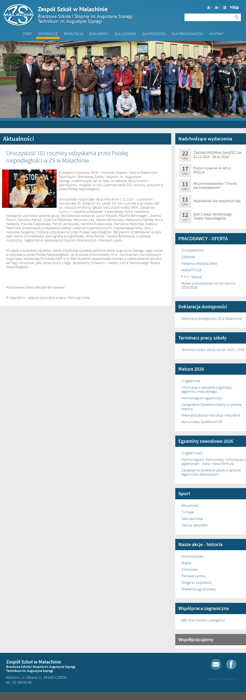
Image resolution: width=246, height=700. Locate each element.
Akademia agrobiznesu (198, 589)
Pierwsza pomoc (193, 576)
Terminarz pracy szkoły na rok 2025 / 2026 (213, 350)
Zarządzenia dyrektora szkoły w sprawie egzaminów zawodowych (211, 472)
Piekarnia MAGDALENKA (199, 264)
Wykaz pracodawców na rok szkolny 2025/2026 (208, 285)
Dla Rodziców (154, 34)
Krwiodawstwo (192, 556)
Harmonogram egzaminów (201, 398)
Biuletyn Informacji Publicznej (234, 8)
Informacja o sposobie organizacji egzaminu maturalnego (206, 389)
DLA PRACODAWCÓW (187, 34)
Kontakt (216, 34)
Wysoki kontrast (224, 8)
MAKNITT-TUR (191, 270)
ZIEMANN (188, 257)
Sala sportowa (192, 519)
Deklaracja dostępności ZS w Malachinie (211, 318)
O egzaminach (192, 453)
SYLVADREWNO (192, 250)
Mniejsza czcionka (217, 8)
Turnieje (187, 512)
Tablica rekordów (194, 525)
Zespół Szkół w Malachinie (121, 14)
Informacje (48, 34)
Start (27, 34)
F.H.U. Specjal (191, 277)
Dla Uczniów (125, 34)
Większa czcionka (209, 8)
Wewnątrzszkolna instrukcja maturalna (210, 415)
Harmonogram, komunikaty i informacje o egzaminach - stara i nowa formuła (213, 462)
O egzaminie (190, 381)
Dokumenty (98, 34)
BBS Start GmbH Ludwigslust (203, 620)
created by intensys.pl (222, 679)
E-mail (216, 664)
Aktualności (190, 505)
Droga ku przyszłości (196, 582)
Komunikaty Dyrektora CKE (201, 422)
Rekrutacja (73, 34)
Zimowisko (189, 569)
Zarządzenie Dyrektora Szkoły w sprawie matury (211, 407)
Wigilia (186, 563)
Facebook (231, 664)
